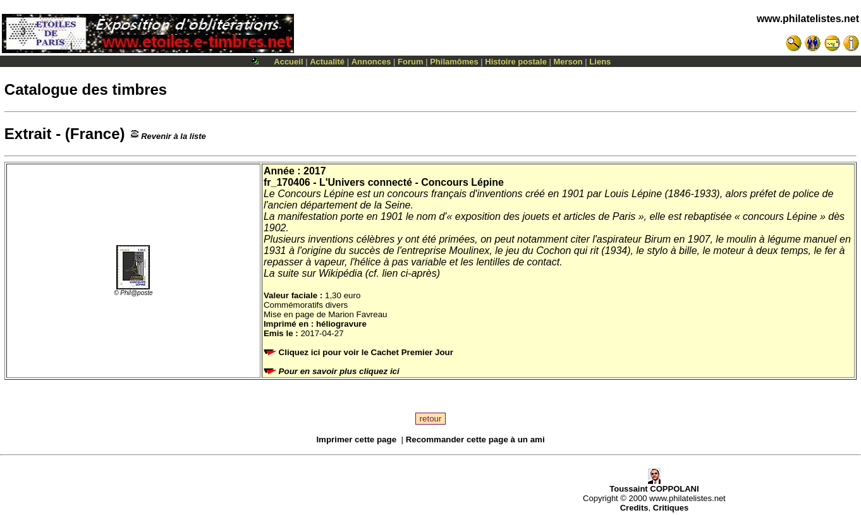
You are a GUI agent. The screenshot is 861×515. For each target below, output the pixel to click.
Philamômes (454, 61)
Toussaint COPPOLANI (654, 485)
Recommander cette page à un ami (475, 439)
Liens (600, 61)
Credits (634, 507)
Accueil (288, 61)
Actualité (327, 61)
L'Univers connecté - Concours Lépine (411, 182)
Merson (568, 61)
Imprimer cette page (356, 439)
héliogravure (341, 324)
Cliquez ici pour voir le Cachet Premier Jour (360, 352)
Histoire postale (516, 61)
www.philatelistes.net (808, 18)
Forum (410, 61)
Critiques (670, 507)
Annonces (371, 61)
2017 (314, 171)
